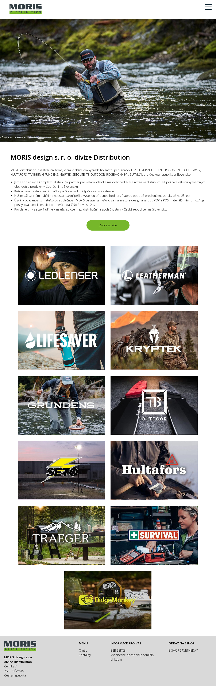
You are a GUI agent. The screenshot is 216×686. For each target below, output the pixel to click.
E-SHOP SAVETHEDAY (183, 650)
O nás (83, 650)
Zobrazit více (108, 225)
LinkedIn (116, 659)
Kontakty (85, 655)
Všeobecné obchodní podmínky (132, 655)
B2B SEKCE (118, 650)
